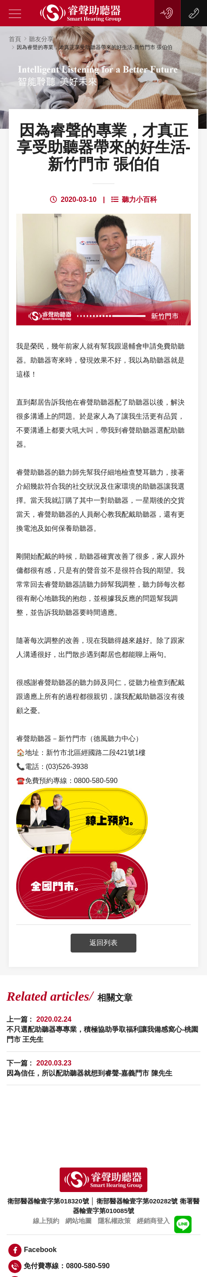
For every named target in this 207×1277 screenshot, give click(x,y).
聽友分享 (41, 38)
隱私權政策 (114, 1220)
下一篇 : (89, 1068)
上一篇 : (103, 1030)
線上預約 (166, 13)
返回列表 (103, 942)
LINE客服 (183, 1224)
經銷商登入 (153, 1220)
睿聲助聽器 (80, 13)
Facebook (32, 1250)
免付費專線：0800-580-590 (59, 1266)
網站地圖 (78, 1220)
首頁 (15, 38)
